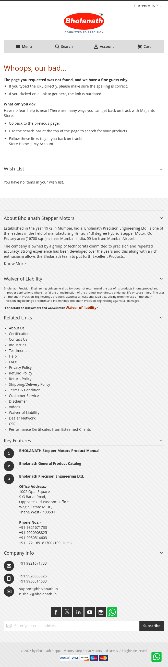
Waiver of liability (81, 307)
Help (13, 356)
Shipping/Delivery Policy (29, 384)
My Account (43, 143)
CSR (12, 423)
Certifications (20, 333)
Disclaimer (18, 401)
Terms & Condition (25, 390)
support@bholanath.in (38, 588)
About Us (17, 328)
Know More (15, 263)
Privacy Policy (20, 367)
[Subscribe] (151, 626)
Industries (17, 344)
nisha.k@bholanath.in (38, 593)
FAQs (13, 361)
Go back (15, 123)
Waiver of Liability (24, 412)
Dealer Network (22, 418)
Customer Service (24, 395)
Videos (14, 406)
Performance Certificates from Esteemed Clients (50, 429)
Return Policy (20, 378)
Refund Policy (20, 373)
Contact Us (18, 339)
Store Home (19, 143)
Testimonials (19, 350)
